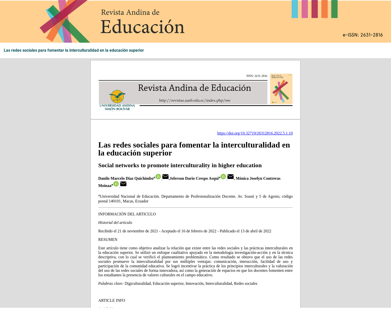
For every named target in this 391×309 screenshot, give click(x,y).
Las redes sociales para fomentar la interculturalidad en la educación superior (74, 50)
